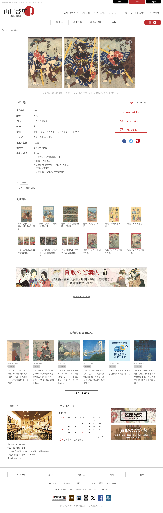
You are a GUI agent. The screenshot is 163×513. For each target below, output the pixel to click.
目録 (125, 13)
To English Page (138, 103)
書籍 (112, 475)
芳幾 (36, 115)
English (153, 2)
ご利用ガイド (114, 13)
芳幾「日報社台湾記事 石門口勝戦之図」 (48, 253)
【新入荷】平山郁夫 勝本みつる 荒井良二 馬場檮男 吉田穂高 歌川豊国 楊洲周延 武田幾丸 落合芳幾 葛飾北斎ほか (94, 377)
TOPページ (21, 475)
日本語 (137, 2)
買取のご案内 (99, 13)
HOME (120, 2)
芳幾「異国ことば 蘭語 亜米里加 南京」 (26, 226)
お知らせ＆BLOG (71, 13)
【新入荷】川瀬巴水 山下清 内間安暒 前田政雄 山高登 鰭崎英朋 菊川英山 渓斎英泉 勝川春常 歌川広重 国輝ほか (144, 377)
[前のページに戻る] (10, 30)
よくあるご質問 (137, 13)
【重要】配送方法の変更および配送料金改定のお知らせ (119, 374)
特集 (114, 22)
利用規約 (105, 490)
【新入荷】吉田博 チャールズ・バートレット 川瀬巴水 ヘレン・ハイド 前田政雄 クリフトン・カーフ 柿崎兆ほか (68, 377)
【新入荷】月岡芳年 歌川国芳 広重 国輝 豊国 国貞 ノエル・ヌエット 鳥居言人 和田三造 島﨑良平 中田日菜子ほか (18, 377)
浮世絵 (59, 22)
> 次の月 (100, 437)
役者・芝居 (30, 188)
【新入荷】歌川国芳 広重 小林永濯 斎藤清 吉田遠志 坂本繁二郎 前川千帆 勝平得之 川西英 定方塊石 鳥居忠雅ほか (43, 377)
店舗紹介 (86, 13)
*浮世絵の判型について (49, 137)
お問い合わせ (153, 13)
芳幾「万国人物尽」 (135, 224)
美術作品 (77, 22)
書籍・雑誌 (95, 22)
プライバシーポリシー (63, 490)
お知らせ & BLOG (81, 333)
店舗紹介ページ (14, 459)
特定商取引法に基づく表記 (87, 490)
